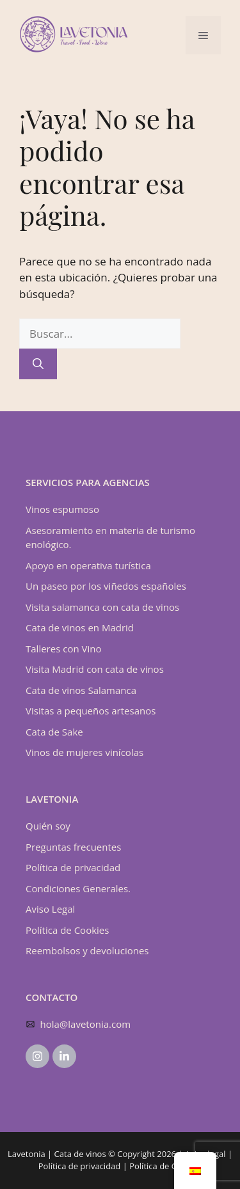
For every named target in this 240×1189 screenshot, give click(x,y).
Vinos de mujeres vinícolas (84, 752)
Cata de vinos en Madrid (80, 627)
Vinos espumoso (62, 509)
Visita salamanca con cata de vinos (102, 607)
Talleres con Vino (63, 648)
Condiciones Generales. (78, 888)
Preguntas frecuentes (73, 846)
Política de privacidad (73, 867)
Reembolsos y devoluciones (87, 950)
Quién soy (48, 825)
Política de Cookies (67, 930)
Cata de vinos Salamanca (81, 690)
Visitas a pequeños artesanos (91, 710)
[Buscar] (38, 364)
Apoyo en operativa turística (88, 565)
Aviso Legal (50, 908)
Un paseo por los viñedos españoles (106, 585)
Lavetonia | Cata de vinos (57, 1154)
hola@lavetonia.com (85, 1024)
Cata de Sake (54, 731)
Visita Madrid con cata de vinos (95, 669)
